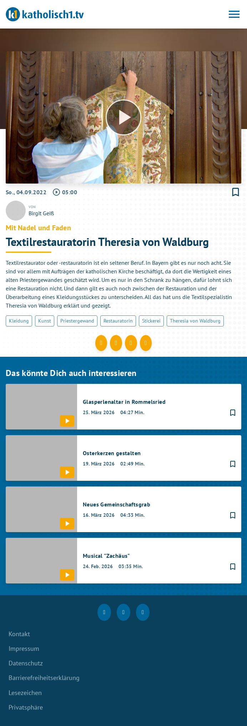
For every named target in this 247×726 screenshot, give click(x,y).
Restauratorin (118, 321)
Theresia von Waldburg (195, 321)
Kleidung (19, 321)
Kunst (44, 321)
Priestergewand (77, 321)
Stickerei (151, 321)
